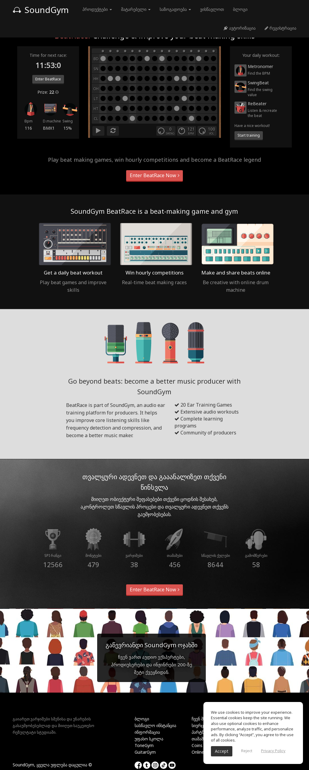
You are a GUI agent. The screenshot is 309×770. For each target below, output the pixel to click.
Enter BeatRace (48, 79)
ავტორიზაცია (240, 28)
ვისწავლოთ (212, 9)
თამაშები (201, 739)
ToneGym (144, 745)
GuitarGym (145, 752)
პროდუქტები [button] (97, 9)
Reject (246, 750)
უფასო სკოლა (149, 739)
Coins (197, 745)
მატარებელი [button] (136, 9)
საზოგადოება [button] (175, 9)
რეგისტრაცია (280, 28)
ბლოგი (240, 9)
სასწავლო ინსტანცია (155, 725)
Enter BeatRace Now (154, 175)
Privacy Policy (273, 750)
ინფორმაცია (147, 732)
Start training (248, 135)
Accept (221, 751)
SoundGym (41, 9)
